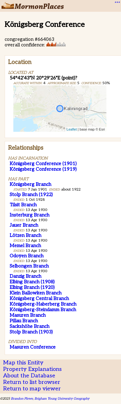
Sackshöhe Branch (29, 326)
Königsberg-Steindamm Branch (43, 309)
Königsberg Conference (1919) (43, 169)
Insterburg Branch (29, 215)
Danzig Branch (25, 276)
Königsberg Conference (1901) (43, 163)
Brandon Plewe (22, 399)
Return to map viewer (32, 388)
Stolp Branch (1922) (31, 194)
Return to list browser (31, 382)
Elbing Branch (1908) (32, 282)
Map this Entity (23, 362)
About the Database (29, 375)
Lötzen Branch (25, 235)
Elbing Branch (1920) (32, 287)
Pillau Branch (24, 321)
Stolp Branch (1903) (31, 332)
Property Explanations (32, 369)
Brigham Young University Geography (61, 399)
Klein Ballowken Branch (35, 293)
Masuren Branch (28, 315)
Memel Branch (25, 245)
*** (116, 3)
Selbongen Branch (29, 266)
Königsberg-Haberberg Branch (43, 304)
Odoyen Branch (26, 256)
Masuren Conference (33, 347)
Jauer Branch (24, 225)
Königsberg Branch (30, 184)
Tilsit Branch (23, 205)
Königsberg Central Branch (39, 298)
